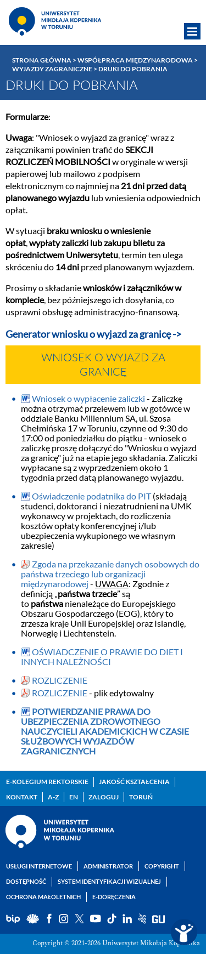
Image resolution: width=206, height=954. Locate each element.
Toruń (141, 797)
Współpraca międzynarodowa (135, 60)
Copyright (161, 866)
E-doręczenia (114, 896)
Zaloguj (103, 797)
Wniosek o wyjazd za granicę (103, 365)
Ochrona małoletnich (43, 896)
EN (73, 797)
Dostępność (26, 881)
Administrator (108, 866)
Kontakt (21, 797)
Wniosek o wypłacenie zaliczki (88, 398)
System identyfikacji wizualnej (109, 881)
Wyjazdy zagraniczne (52, 69)
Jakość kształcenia (134, 781)
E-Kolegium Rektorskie (47, 781)
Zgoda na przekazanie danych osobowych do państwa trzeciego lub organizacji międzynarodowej (110, 574)
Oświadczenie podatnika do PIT (92, 496)
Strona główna (41, 60)
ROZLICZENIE (59, 680)
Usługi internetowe (39, 866)
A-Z (53, 797)
